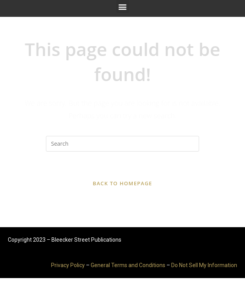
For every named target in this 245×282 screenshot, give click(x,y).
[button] (122, 6)
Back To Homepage (122, 183)
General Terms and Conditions (128, 265)
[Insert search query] (122, 144)
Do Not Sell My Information (204, 265)
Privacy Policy (68, 265)
